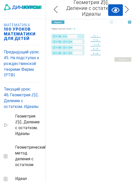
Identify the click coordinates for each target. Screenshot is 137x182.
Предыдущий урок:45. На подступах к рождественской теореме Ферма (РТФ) (21, 63)
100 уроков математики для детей (20, 34)
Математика (17, 25)
